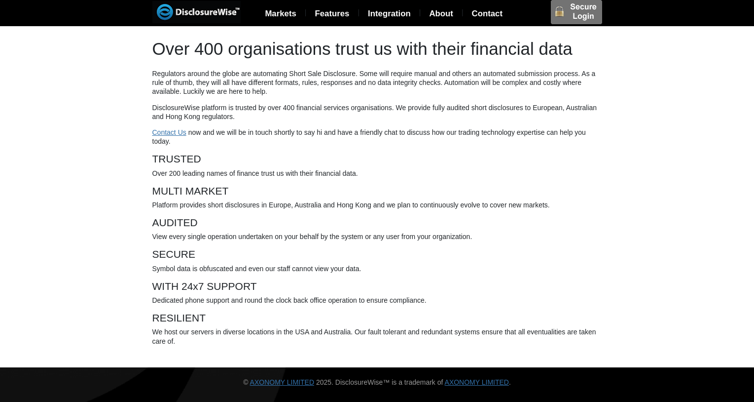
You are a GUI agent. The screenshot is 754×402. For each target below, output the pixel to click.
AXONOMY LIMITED (282, 382)
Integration (389, 13)
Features (332, 13)
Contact (487, 13)
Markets (280, 13)
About (441, 13)
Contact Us (169, 132)
